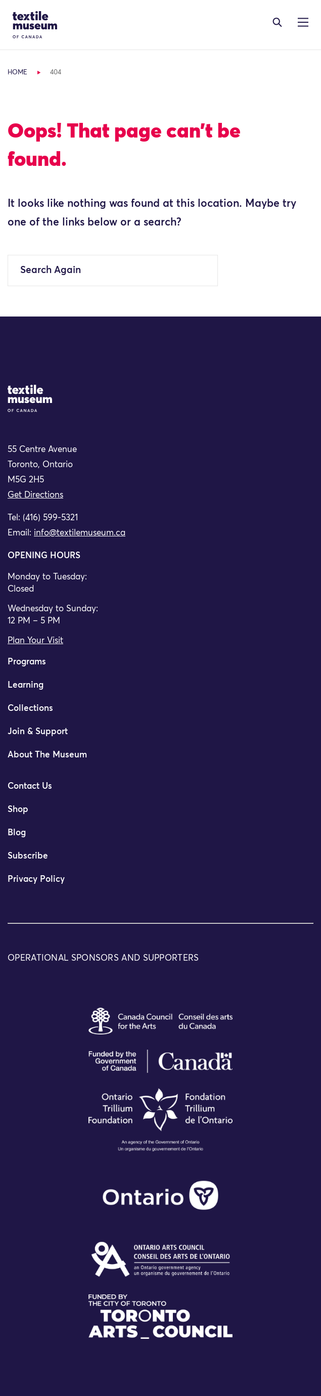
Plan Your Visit (35, 641)
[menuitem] (160, 666)
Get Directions (35, 495)
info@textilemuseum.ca (79, 533)
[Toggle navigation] (277, 22)
